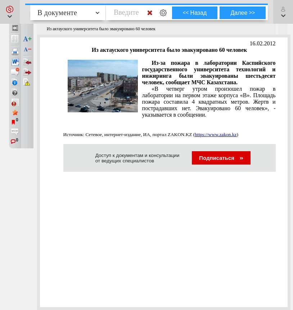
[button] (10, 12)
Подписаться (221, 158)
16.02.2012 (263, 43)
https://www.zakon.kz (215, 134)
